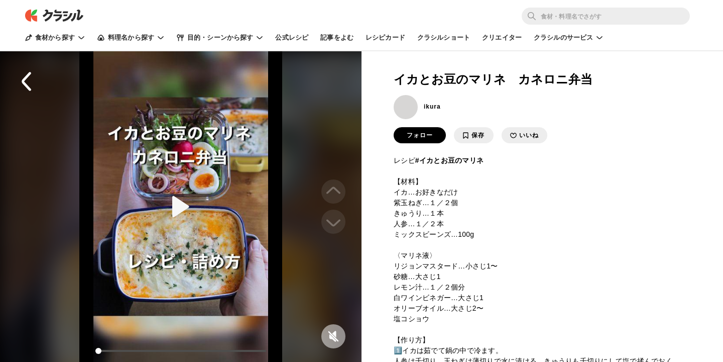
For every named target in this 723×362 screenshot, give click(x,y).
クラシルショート (443, 37)
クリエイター (502, 37)
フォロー (420, 135)
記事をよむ (336, 37)
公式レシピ (291, 37)
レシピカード (385, 37)
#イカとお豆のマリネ (449, 160)
